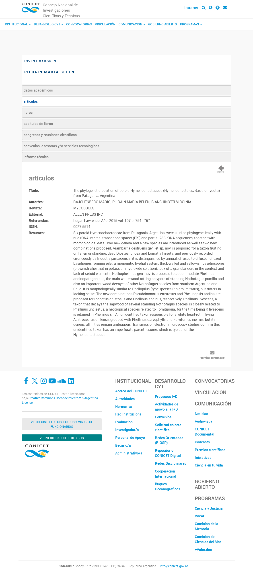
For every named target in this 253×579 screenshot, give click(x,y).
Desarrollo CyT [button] (48, 24)
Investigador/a (127, 429)
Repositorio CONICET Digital (168, 453)
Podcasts (202, 442)
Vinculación (105, 24)
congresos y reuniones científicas (50, 134)
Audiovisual (204, 421)
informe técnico (36, 156)
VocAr (199, 516)
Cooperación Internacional (165, 474)
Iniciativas (203, 457)
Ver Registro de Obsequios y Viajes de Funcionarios (62, 424)
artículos (31, 101)
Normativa (123, 406)
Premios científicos (210, 449)
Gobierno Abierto (162, 24)
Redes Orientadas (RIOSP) (169, 440)
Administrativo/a (128, 453)
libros (28, 112)
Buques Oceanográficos (167, 486)
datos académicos (38, 90)
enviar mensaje (212, 357)
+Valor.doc (203, 549)
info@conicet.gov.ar (174, 566)
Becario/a (123, 445)
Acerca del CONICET (131, 391)
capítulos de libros (38, 123)
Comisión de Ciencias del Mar (208, 539)
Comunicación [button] (132, 24)
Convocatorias (79, 24)
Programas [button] (191, 24)
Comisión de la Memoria (206, 526)
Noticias (201, 413)
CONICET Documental (204, 432)
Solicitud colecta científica (168, 427)
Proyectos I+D (166, 396)
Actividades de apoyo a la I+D (166, 407)
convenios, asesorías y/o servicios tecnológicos (61, 145)
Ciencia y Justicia (209, 508)
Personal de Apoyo (130, 437)
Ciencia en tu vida (209, 465)
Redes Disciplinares (170, 463)
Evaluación (124, 421)
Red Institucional (128, 414)
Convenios (163, 417)
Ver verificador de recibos (62, 438)
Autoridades (125, 398)
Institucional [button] (18, 24)
